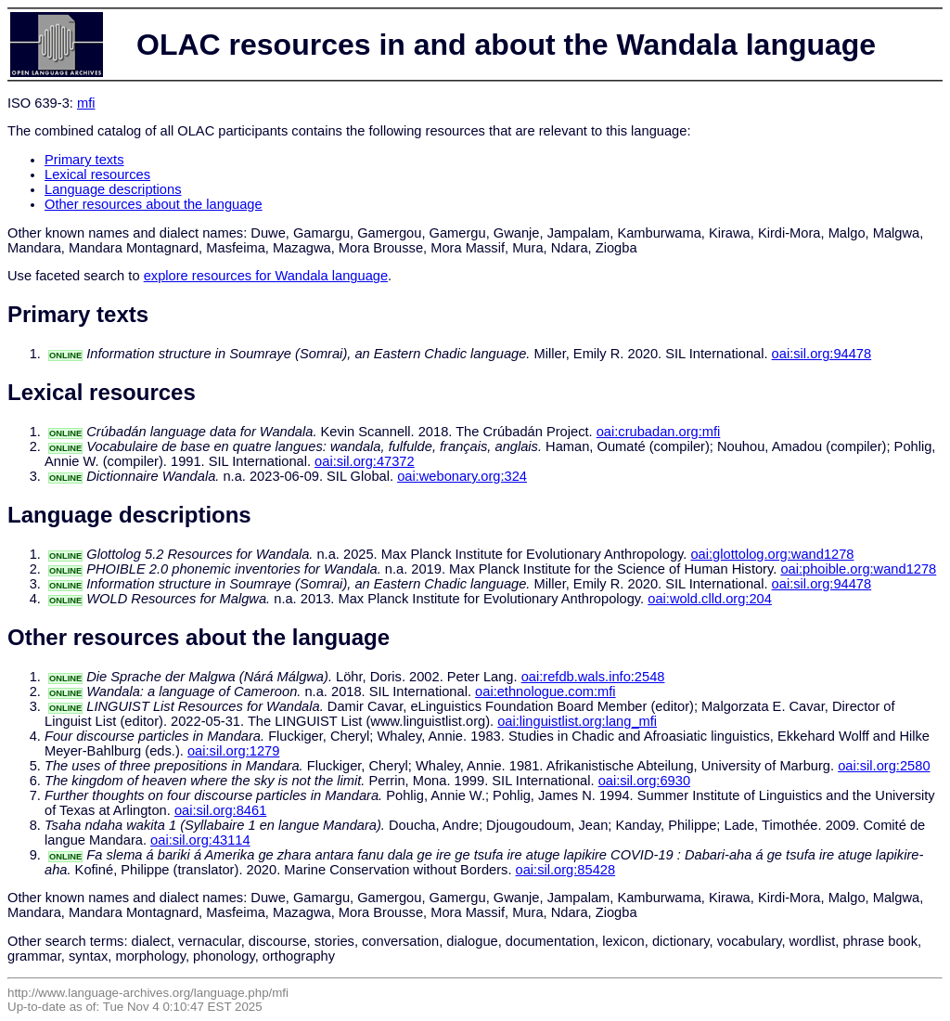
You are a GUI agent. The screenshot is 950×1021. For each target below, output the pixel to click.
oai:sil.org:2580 (884, 765)
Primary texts (84, 159)
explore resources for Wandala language (266, 275)
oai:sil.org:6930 (644, 780)
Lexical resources (97, 174)
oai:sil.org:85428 (566, 869)
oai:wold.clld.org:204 (710, 598)
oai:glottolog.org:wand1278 (772, 554)
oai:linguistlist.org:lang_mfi (577, 721)
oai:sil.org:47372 (365, 461)
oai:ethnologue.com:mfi (545, 691)
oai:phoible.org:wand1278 (858, 569)
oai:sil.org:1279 (233, 750)
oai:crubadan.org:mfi (659, 431)
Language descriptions (113, 189)
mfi (86, 103)
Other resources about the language (154, 204)
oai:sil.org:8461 (220, 810)
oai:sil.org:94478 (822, 353)
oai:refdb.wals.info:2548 (593, 676)
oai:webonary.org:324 (462, 476)
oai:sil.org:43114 (200, 840)
